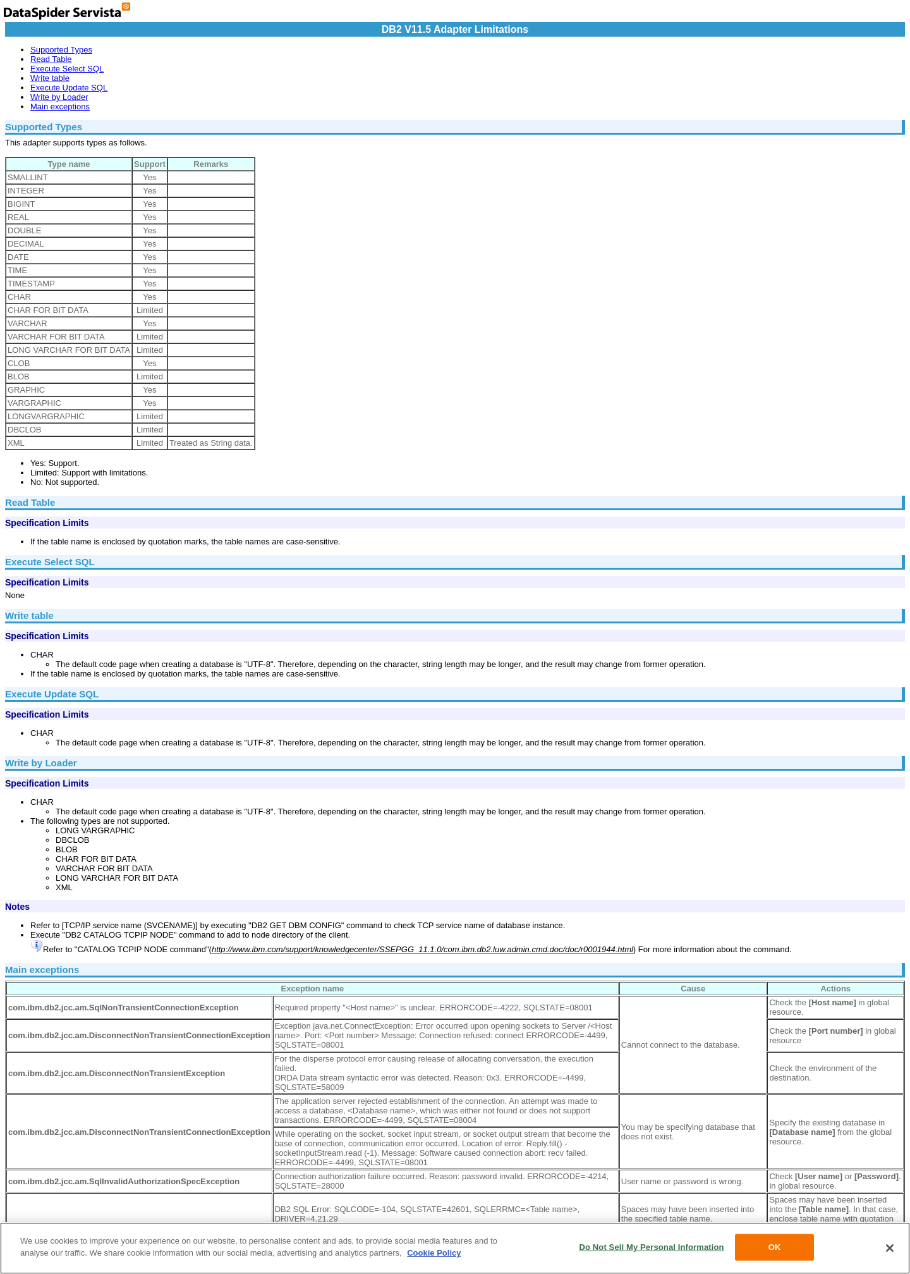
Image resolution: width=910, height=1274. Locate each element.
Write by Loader (59, 97)
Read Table (51, 59)
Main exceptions (60, 106)
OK (774, 1247)
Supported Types (61, 49)
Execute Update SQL (68, 87)
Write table (50, 78)
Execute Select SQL (67, 68)
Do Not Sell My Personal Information (651, 1247)
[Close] (890, 1248)
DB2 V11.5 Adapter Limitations (455, 29)
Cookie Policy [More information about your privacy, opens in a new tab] (434, 1253)
